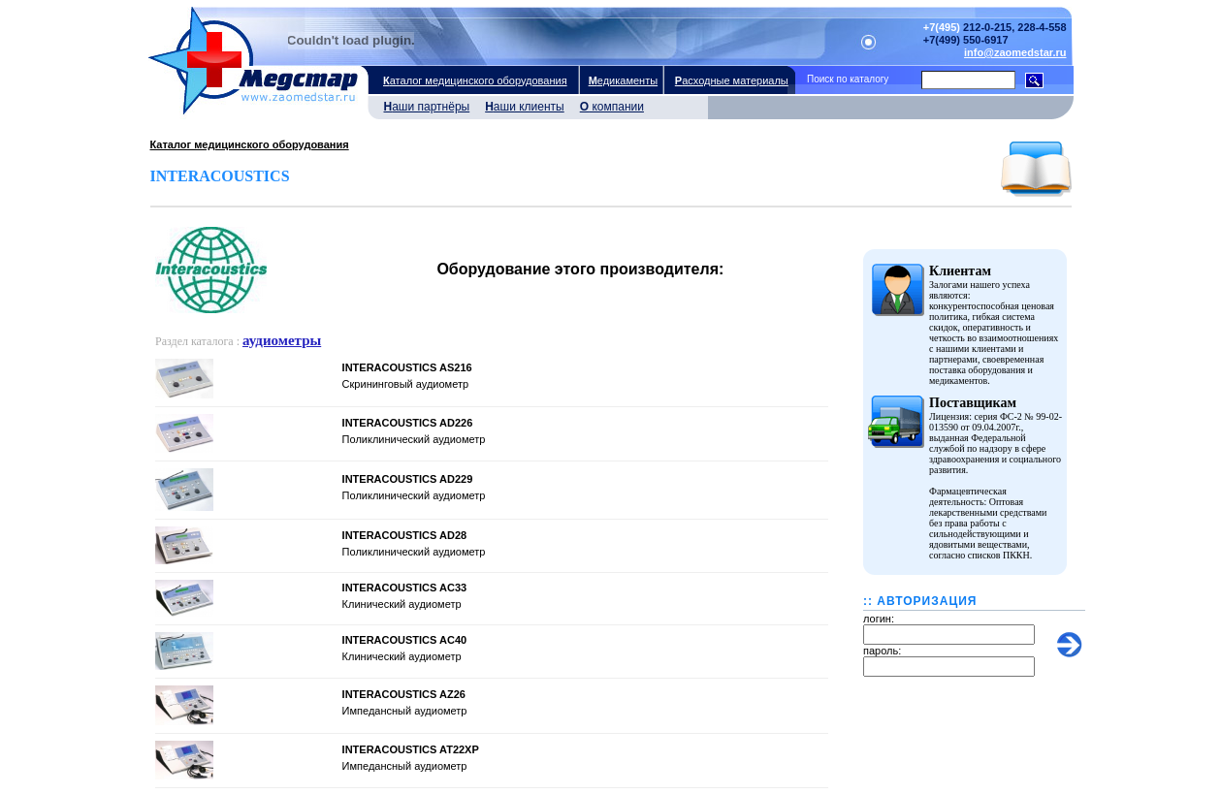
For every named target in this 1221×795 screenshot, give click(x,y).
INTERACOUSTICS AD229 (407, 479)
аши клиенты (520, 109)
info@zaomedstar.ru (1015, 52)
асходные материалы (730, 80)
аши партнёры (423, 109)
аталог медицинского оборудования (474, 80)
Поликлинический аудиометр (414, 439)
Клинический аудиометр (402, 604)
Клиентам (960, 271)
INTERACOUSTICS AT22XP (410, 749)
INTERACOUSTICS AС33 (404, 587)
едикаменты (622, 80)
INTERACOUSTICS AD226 (407, 423)
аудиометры (281, 340)
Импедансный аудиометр (404, 710)
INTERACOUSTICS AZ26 (404, 694)
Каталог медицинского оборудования (249, 144)
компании (608, 109)
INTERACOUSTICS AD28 (404, 535)
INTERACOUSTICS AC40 (404, 640)
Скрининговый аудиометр (405, 384)
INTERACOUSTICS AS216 (407, 367)
